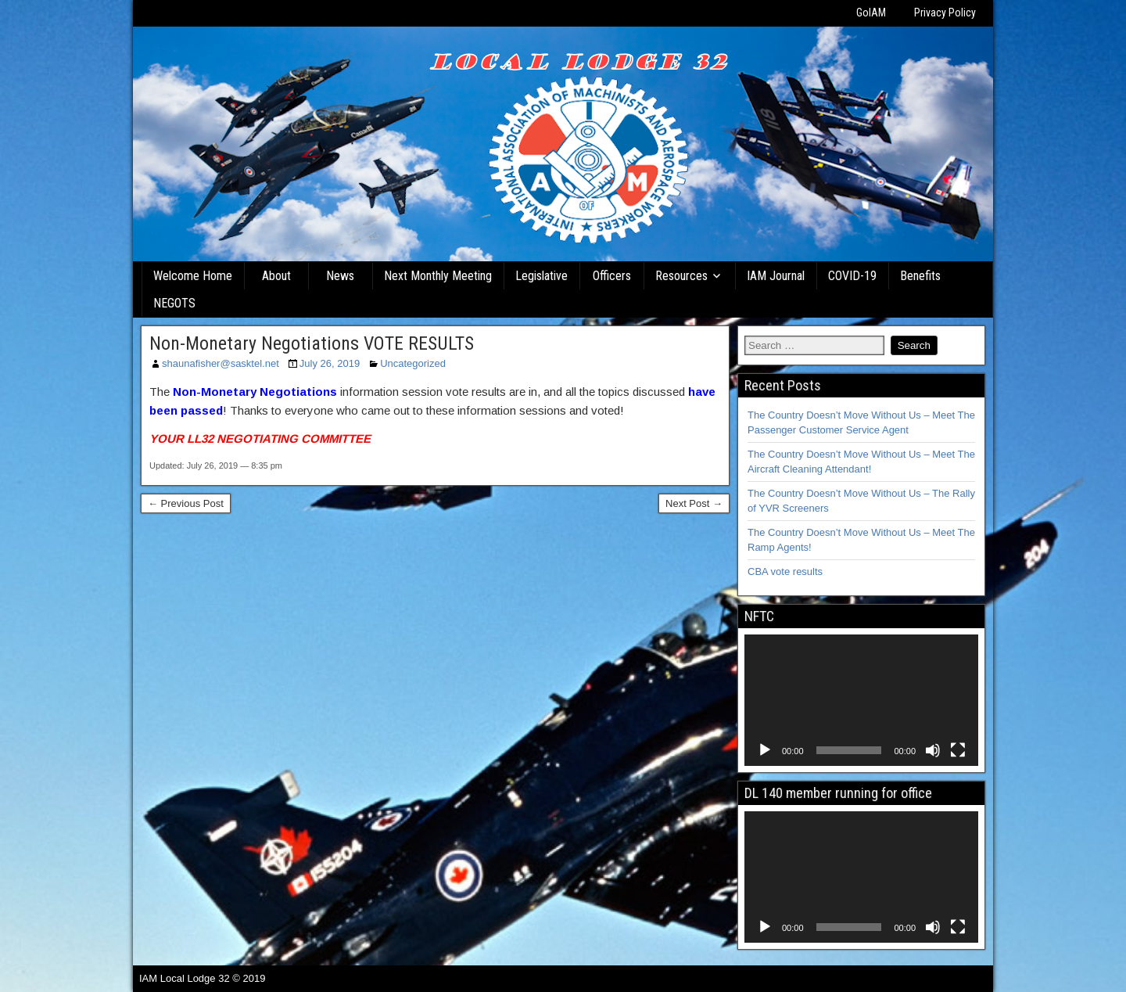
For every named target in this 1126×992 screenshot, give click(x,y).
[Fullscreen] (958, 750)
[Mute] (933, 750)
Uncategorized (413, 363)
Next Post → (694, 503)
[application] (861, 700)
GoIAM (871, 12)
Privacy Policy (945, 12)
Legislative (541, 275)
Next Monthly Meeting (438, 275)
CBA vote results (785, 571)
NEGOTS (174, 303)
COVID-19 (852, 275)
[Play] (765, 750)
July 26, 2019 (329, 363)
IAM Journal (776, 275)
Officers (612, 275)
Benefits (920, 275)
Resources (681, 275)
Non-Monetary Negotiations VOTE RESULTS (311, 343)
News (340, 275)
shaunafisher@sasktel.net (220, 363)
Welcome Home (192, 275)
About (276, 275)
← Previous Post (186, 503)
